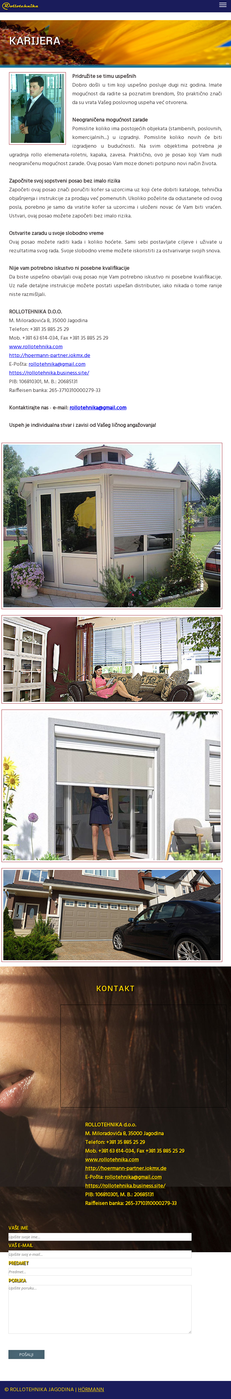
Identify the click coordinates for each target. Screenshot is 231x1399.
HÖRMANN (91, 1389)
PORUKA (17, 1281)
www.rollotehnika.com (36, 347)
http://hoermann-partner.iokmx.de (49, 355)
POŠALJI (26, 1354)
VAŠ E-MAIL (20, 1246)
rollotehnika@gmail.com (57, 364)
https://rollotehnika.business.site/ (49, 373)
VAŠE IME (18, 1228)
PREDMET (18, 1263)
